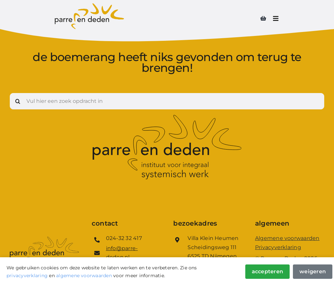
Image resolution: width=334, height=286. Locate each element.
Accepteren (267, 271)
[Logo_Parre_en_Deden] (89, 6)
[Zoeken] (18, 101)
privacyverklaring (27, 275)
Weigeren (312, 271)
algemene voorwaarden (84, 275)
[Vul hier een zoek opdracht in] (167, 101)
